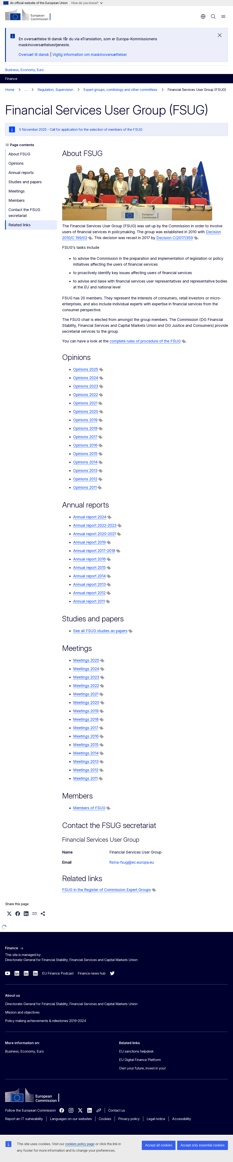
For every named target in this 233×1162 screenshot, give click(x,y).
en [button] (203, 16)
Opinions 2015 (85, 453)
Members (16, 200)
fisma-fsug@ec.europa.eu (131, 862)
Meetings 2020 (86, 702)
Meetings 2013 (86, 761)
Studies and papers (25, 182)
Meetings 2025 (86, 660)
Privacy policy (129, 1119)
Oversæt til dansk (34, 54)
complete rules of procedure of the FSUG (145, 341)
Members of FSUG (89, 808)
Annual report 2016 (89, 559)
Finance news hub (92, 973)
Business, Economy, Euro (24, 70)
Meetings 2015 (86, 744)
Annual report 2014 (89, 576)
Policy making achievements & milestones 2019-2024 (45, 1021)
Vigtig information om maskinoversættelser (89, 54)
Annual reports (21, 172)
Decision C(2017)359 (174, 238)
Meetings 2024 (86, 669)
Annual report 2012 (89, 593)
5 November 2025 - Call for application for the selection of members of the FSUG (80, 129)
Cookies (105, 1119)
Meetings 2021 (85, 694)
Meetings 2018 (86, 719)
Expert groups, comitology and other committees (120, 90)
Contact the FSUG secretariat (24, 212)
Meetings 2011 (85, 778)
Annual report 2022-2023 (94, 525)
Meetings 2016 (86, 736)
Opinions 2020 (85, 411)
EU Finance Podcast (58, 973)
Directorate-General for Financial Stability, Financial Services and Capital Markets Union (71, 1004)
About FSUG (19, 154)
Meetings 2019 (86, 711)
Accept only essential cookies (203, 1145)
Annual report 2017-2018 (94, 550)
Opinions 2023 (85, 386)
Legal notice (156, 1119)
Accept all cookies (158, 1145)
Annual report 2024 (89, 517)
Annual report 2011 (89, 601)
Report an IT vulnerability (24, 1119)
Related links (19, 225)
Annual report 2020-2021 (94, 534)
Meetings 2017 (85, 728)
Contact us (116, 1110)
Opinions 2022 (85, 394)
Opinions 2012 (85, 479)
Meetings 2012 (85, 770)
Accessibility (181, 1119)
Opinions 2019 (85, 420)
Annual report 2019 (89, 542)
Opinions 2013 (85, 470)
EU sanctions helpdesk (136, 1051)
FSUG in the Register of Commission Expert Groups (106, 889)
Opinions (16, 163)
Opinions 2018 (85, 428)
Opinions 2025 (85, 369)
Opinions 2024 (85, 378)
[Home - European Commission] (30, 14)
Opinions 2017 (85, 437)
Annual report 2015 (89, 567)
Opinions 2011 (85, 487)
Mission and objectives (22, 1012)
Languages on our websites (71, 1119)
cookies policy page (80, 1144)
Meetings (16, 191)
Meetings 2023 (86, 677)
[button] (9, 913)
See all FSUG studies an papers (100, 631)
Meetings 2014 (86, 753)
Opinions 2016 (85, 445)
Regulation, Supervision (55, 90)
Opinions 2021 (85, 403)
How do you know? (87, 3)
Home (9, 90)
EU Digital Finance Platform (140, 1060)
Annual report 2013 (89, 584)
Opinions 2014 (85, 462)
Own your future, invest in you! (142, 1068)
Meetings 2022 (86, 685)
